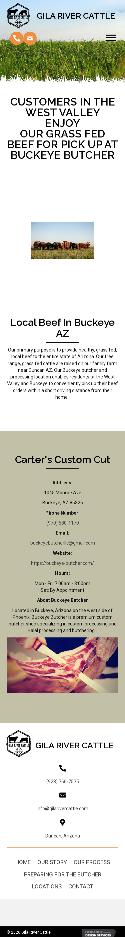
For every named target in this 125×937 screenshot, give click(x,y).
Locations (47, 886)
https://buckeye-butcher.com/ (62, 563)
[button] (16, 38)
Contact (80, 886)
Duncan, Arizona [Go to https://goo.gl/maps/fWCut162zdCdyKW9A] (62, 835)
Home (23, 862)
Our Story (52, 862)
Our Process (92, 862)
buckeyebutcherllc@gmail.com (62, 543)
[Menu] (111, 38)
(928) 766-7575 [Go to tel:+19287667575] (62, 781)
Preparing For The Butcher (62, 874)
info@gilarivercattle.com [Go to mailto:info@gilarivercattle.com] (62, 808)
